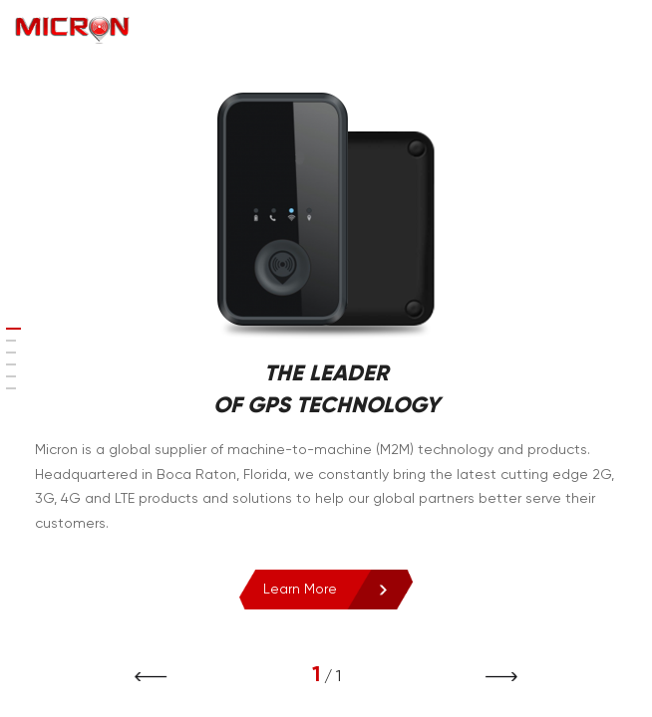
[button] (493, 677)
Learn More (291, 590)
